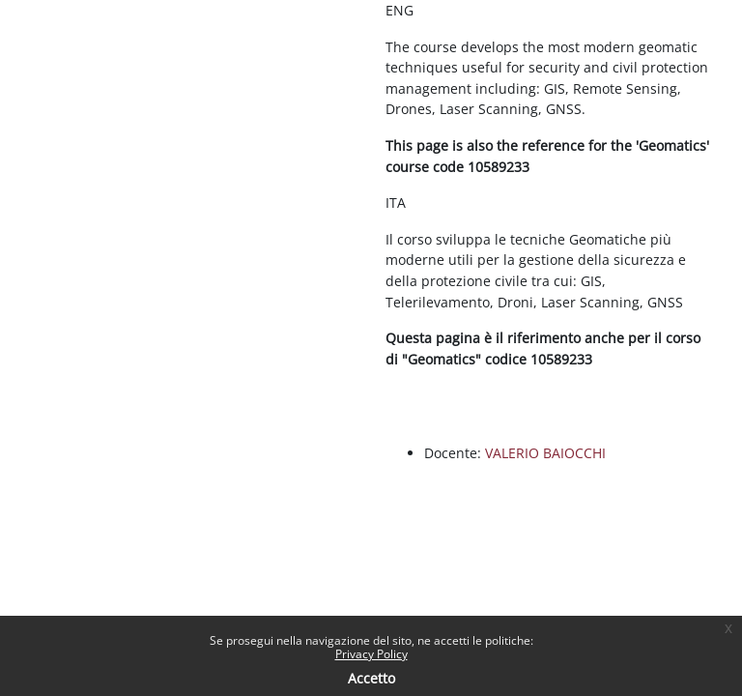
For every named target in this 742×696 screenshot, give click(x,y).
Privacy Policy (371, 654)
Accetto (371, 678)
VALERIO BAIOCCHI (545, 453)
